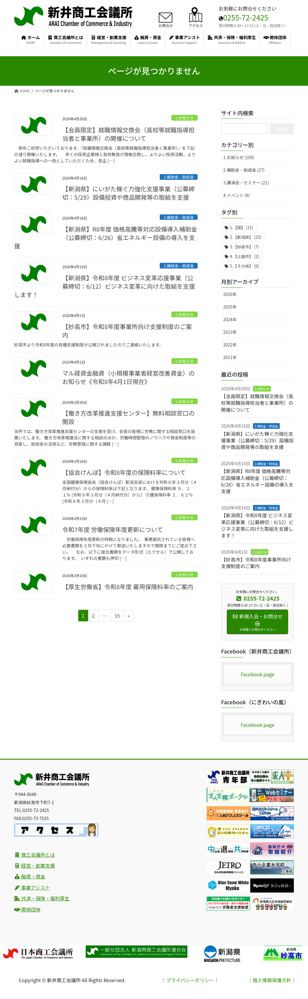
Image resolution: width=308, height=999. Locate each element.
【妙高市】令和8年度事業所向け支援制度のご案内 (127, 330)
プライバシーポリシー (190, 980)
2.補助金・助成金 (179, 177)
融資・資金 (29, 876)
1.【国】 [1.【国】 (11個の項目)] (241, 227)
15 (117, 616)
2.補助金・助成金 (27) (244, 170)
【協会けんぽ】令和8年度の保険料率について (124, 472)
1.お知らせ (184, 118)
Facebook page (257, 674)
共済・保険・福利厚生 (41, 898)
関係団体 (27, 909)
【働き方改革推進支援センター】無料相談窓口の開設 (128, 417)
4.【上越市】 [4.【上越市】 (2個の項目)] (244, 256)
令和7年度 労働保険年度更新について (112, 529)
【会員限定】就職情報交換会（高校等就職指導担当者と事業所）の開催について (128, 134)
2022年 (230, 345)
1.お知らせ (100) (238, 157)
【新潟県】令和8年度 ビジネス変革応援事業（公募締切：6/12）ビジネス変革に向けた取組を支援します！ (104, 286)
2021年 (230, 357)
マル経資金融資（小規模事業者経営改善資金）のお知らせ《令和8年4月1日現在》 (128, 377)
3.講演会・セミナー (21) (246, 183)
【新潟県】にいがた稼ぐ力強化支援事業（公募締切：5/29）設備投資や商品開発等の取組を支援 (128, 192)
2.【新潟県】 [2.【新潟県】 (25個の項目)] (245, 237)
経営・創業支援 (34, 865)
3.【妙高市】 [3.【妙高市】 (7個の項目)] (244, 247)
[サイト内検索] (244, 128)
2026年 (230, 294)
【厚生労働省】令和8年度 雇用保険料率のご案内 (127, 586)
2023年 (230, 332)
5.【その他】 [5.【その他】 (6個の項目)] (244, 266)
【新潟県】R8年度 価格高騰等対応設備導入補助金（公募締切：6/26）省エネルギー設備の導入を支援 (105, 237)
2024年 (230, 319)
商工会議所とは (34, 854)
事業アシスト (32, 887)
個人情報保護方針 (272, 980)
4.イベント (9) (236, 195)
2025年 (230, 307)
